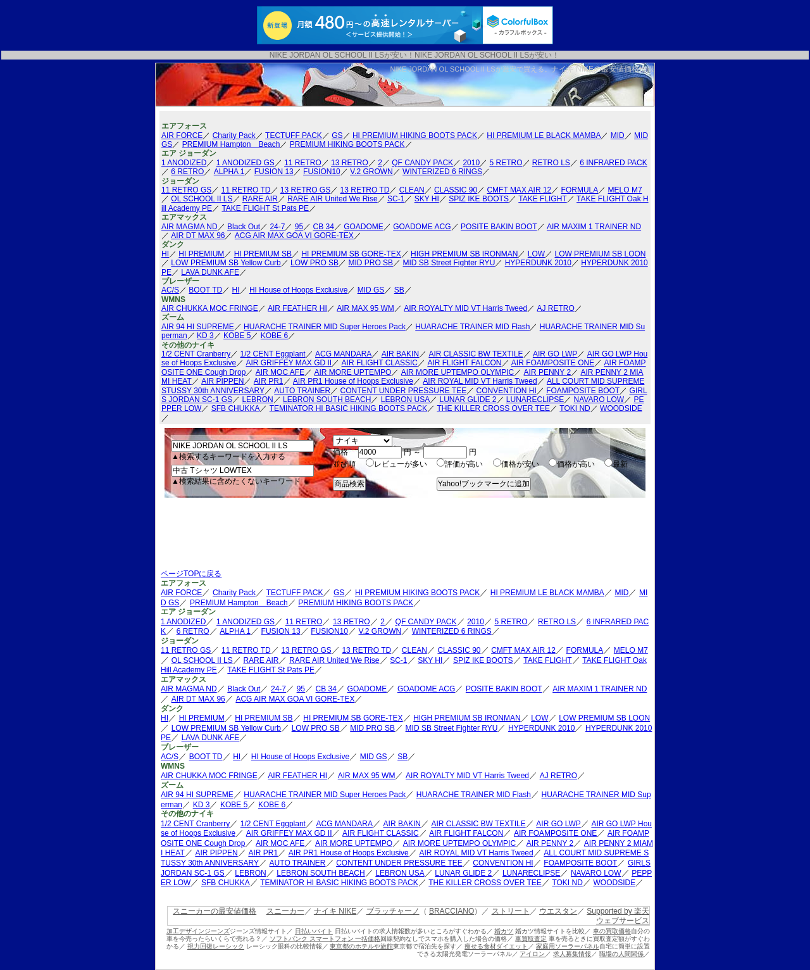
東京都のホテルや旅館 (361, 946)
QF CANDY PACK (422, 162)
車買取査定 (531, 938)
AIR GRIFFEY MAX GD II (289, 362)
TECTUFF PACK (293, 135)
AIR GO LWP (555, 354)
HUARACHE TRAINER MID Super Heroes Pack (325, 326)
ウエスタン (558, 911)
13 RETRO (349, 162)
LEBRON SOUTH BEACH (327, 399)
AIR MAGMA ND (189, 226)
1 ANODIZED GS (245, 162)
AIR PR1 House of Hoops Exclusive (353, 381)
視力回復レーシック (215, 946)
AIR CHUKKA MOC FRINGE (209, 308)
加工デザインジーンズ (198, 931)
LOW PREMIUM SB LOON (599, 253)
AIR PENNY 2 (547, 372)
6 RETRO (187, 171)
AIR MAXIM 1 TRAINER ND (594, 226)
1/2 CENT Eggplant (273, 354)
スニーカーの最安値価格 (214, 911)
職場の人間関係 (621, 953)
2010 (471, 162)
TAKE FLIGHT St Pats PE (265, 208)
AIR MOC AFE (280, 372)
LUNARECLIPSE (535, 399)
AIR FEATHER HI (297, 308)
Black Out (243, 226)
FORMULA (580, 190)
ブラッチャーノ (393, 911)
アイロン (532, 953)
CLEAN (412, 190)
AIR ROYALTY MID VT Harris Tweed (465, 308)
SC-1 (395, 198)
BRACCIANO (451, 911)
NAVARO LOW (599, 399)
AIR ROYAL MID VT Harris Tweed (480, 381)
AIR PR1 (269, 381)
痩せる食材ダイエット (496, 946)
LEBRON (257, 399)
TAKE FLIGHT (542, 198)
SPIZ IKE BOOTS (479, 198)
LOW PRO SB (314, 262)
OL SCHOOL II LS (201, 198)
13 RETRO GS (305, 190)
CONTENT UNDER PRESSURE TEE (403, 390)
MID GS (371, 290)
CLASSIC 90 (455, 190)
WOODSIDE (621, 408)
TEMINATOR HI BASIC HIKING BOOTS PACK (348, 408)
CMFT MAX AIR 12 (519, 190)
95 (299, 226)
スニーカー (285, 911)
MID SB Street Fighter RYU (448, 262)
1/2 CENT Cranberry (195, 354)
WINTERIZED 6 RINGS (442, 171)
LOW (536, 253)
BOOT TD (205, 290)
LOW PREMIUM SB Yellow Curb (225, 262)
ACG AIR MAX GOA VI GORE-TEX (294, 235)
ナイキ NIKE (335, 911)
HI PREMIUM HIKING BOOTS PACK (414, 135)
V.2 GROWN (371, 171)
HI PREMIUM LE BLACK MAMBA (544, 135)
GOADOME (363, 226)
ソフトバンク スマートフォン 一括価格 (325, 938)
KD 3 (205, 335)
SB (399, 290)
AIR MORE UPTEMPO (352, 372)
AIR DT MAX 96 (198, 235)
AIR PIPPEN (222, 381)
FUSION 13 (274, 171)
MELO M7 (625, 190)
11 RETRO (302, 162)
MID (618, 135)
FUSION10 (321, 171)
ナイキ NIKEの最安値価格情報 (602, 69)
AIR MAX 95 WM (365, 308)
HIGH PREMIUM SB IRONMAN (464, 253)
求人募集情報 (572, 953)
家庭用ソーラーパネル (567, 946)
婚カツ (503, 931)
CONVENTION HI (507, 390)
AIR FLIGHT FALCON (464, 362)
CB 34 (323, 226)
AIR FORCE (181, 135)
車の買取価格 (612, 931)
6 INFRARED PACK (613, 162)
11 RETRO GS (186, 190)
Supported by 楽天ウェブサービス (618, 915)
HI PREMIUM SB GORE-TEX (351, 253)
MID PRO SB (370, 262)
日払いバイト (314, 931)
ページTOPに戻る (191, 573)
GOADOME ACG (422, 226)
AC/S (170, 290)
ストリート (511, 911)
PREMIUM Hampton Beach (231, 144)
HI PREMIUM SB (263, 253)
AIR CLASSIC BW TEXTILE (475, 354)
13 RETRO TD (365, 190)
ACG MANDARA (343, 354)
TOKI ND (574, 408)
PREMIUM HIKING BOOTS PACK (347, 144)
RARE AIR (260, 198)
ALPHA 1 (229, 171)
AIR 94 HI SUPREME (197, 326)
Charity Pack (234, 135)
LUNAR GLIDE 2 (467, 399)
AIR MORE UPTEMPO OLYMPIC (457, 372)
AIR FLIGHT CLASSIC (380, 362)
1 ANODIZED (183, 162)
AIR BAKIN (400, 354)
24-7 (277, 226)
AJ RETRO (556, 308)
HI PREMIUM (201, 253)
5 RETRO (505, 162)
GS (337, 135)
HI (165, 253)
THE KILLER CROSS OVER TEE (493, 408)
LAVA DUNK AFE (210, 272)
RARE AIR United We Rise (332, 198)
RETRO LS (551, 162)
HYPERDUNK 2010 (538, 262)
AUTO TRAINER (302, 390)
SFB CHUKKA (235, 408)
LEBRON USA (405, 399)
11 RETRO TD (246, 190)
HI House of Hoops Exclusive (298, 290)
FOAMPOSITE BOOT (583, 390)
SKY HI (426, 198)
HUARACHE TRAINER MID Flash (472, 326)
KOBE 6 (274, 335)
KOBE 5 (237, 335)
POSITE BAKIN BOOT (499, 226)
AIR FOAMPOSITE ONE (552, 362)
